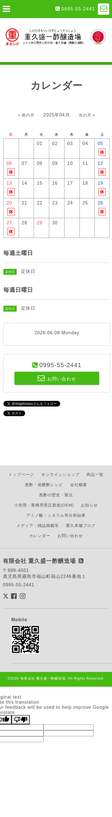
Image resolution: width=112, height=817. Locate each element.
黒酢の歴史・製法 (56, 495)
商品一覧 (95, 474)
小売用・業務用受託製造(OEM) (44, 505)
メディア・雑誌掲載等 (37, 525)
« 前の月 (26, 115)
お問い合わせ (70, 535)
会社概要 (78, 484)
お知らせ (89, 505)
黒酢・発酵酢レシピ (44, 484)
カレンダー (39, 535)
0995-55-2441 (78, 9)
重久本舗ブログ (81, 525)
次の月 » (87, 115)
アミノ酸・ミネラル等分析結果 (56, 515)
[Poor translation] (21, 719)
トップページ (21, 474)
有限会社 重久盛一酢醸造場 (43, 678)
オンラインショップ (60, 474)
